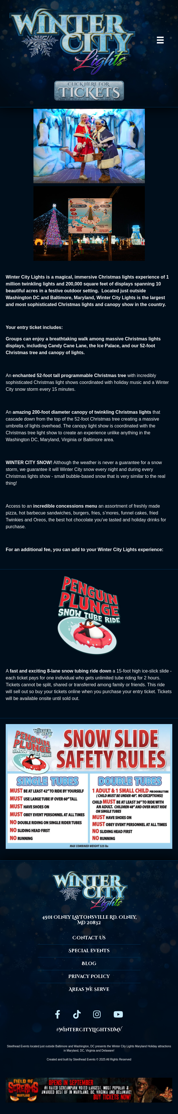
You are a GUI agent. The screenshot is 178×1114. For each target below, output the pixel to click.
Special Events (89, 951)
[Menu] (160, 40)
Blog (89, 964)
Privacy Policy (89, 976)
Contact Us (89, 938)
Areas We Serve (89, 989)
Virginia (90, 1050)
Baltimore (61, 1046)
